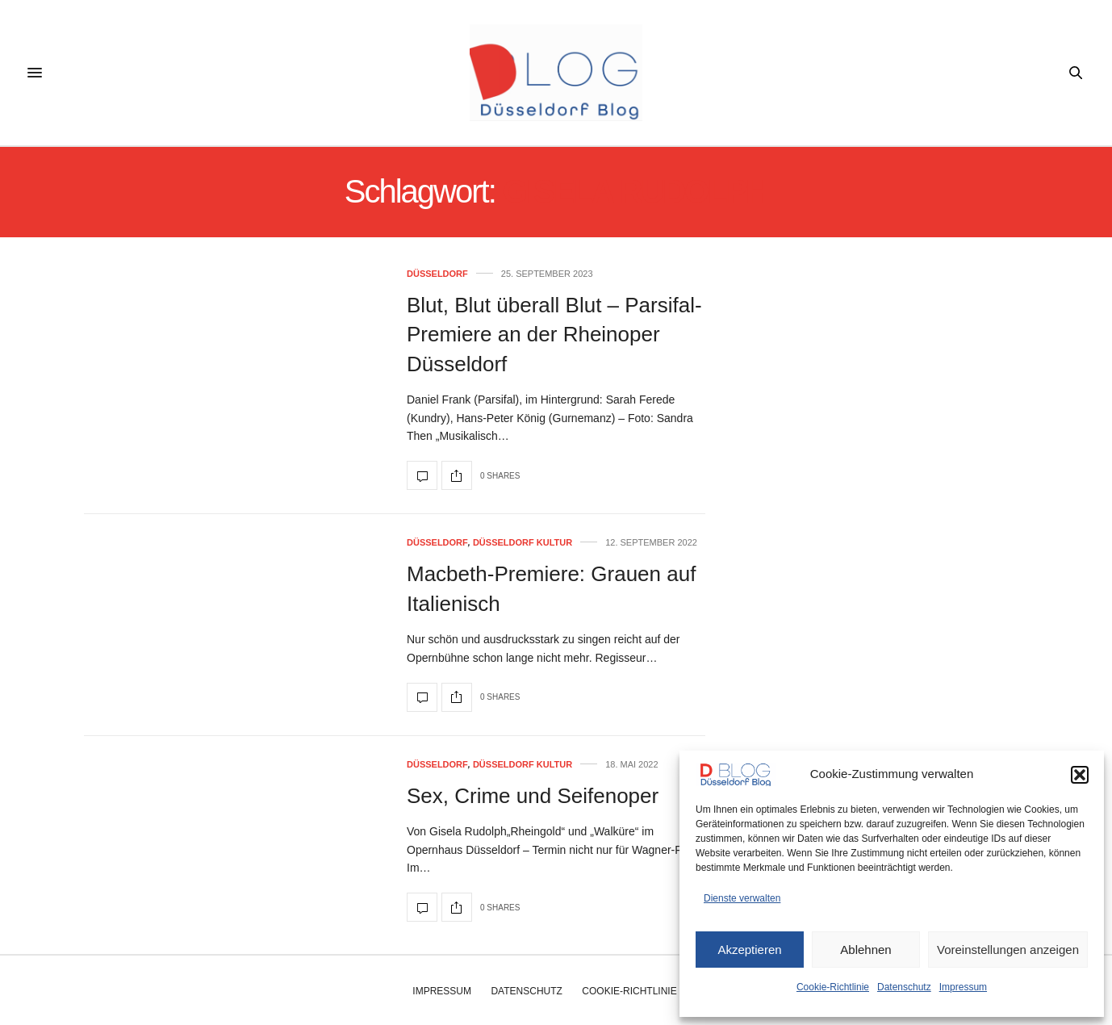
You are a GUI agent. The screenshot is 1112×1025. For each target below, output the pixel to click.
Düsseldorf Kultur (522, 542)
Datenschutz (904, 987)
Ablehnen (865, 949)
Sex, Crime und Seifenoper (532, 796)
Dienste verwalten (742, 898)
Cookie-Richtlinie (832, 987)
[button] (1080, 775)
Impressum (963, 987)
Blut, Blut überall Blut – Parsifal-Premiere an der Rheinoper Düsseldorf (554, 334)
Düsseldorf (437, 274)
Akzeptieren (749, 949)
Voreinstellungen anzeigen (1008, 949)
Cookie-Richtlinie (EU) (640, 991)
